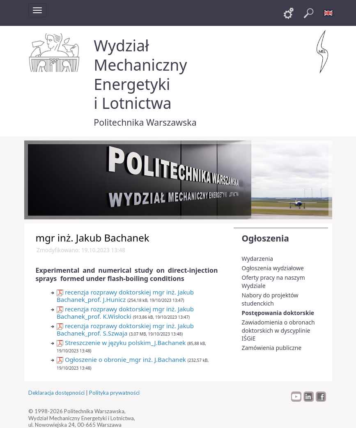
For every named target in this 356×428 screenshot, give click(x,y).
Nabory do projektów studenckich (270, 299)
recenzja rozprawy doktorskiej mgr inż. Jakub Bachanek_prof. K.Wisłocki (125, 312)
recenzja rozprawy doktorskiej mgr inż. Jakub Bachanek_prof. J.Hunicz (125, 296)
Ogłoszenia (265, 238)
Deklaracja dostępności (56, 392)
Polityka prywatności (114, 392)
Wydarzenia (257, 258)
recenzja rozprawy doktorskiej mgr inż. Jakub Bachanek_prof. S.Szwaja (125, 329)
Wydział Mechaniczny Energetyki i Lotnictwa (140, 74)
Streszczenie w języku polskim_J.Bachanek (121, 342)
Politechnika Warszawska (145, 122)
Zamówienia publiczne (272, 348)
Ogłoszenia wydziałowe (273, 268)
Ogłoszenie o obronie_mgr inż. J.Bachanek (121, 359)
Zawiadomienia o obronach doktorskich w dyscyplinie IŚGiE (278, 330)
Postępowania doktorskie (278, 313)
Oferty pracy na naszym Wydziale (273, 282)
